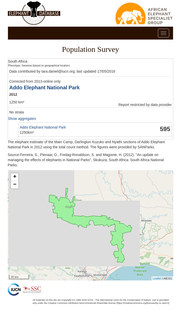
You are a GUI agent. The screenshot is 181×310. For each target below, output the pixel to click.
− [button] (14, 185)
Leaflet (157, 278)
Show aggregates (22, 119)
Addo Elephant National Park (44, 87)
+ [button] (14, 177)
